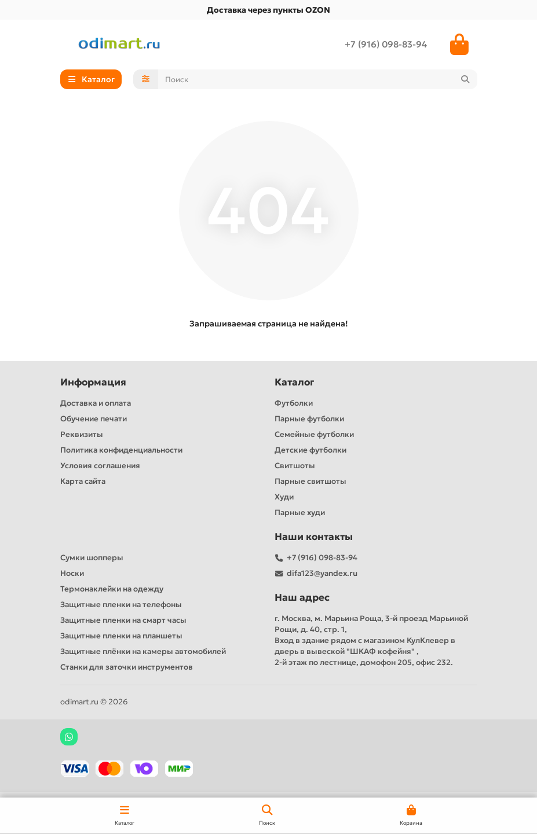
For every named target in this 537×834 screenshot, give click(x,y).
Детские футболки (310, 450)
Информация (93, 382)
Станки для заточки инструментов (126, 667)
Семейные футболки (314, 434)
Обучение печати (93, 419)
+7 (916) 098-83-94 (386, 44)
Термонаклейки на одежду (111, 589)
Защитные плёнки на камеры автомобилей (143, 651)
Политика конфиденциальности (121, 450)
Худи (284, 497)
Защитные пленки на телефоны (121, 604)
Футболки (294, 403)
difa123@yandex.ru (322, 573)
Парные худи (300, 512)
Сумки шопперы (91, 558)
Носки (72, 573)
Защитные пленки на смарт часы (123, 620)
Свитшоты (295, 466)
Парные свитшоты (310, 481)
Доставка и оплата (95, 403)
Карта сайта (82, 481)
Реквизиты (81, 434)
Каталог (294, 382)
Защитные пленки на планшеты (121, 636)
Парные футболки (309, 419)
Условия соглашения (100, 466)
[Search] (317, 79)
